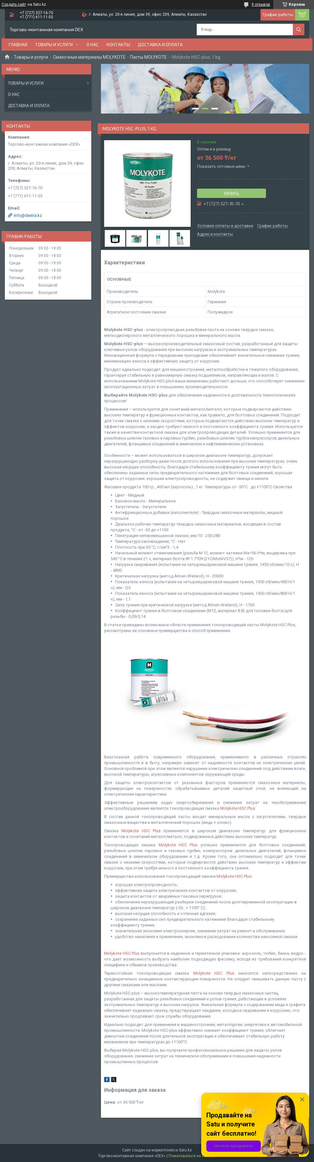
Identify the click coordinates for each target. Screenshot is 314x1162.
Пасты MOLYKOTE (148, 57)
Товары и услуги (54, 44)
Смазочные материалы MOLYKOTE (89, 57)
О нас (93, 44)
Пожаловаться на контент (192, 1156)
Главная (18, 44)
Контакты (118, 44)
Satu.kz (185, 1150)
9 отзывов (261, 4)
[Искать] (298, 29)
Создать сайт (14, 4)
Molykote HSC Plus (237, 808)
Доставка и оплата (160, 44)
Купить (231, 193)
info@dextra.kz (28, 215)
